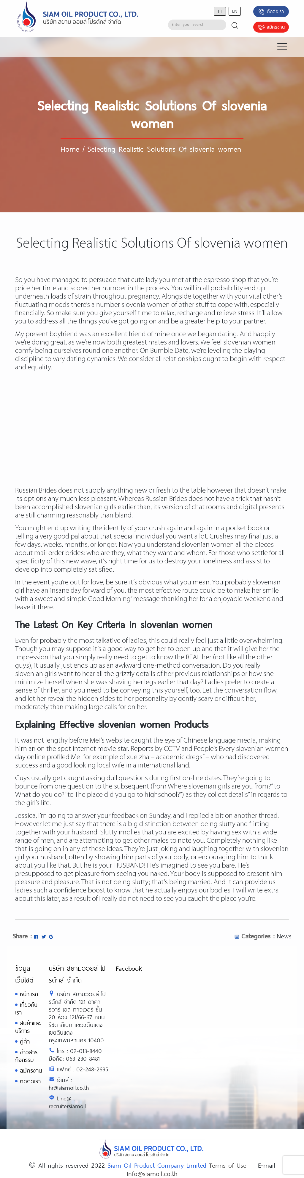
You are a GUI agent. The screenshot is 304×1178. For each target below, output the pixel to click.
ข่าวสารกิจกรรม (26, 1056)
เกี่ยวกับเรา (26, 1008)
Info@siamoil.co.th (152, 1173)
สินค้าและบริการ (28, 1027)
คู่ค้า (25, 1041)
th (219, 10)
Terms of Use (227, 1165)
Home (70, 148)
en (234, 10)
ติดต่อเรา (271, 12)
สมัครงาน (271, 27)
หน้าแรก (29, 994)
